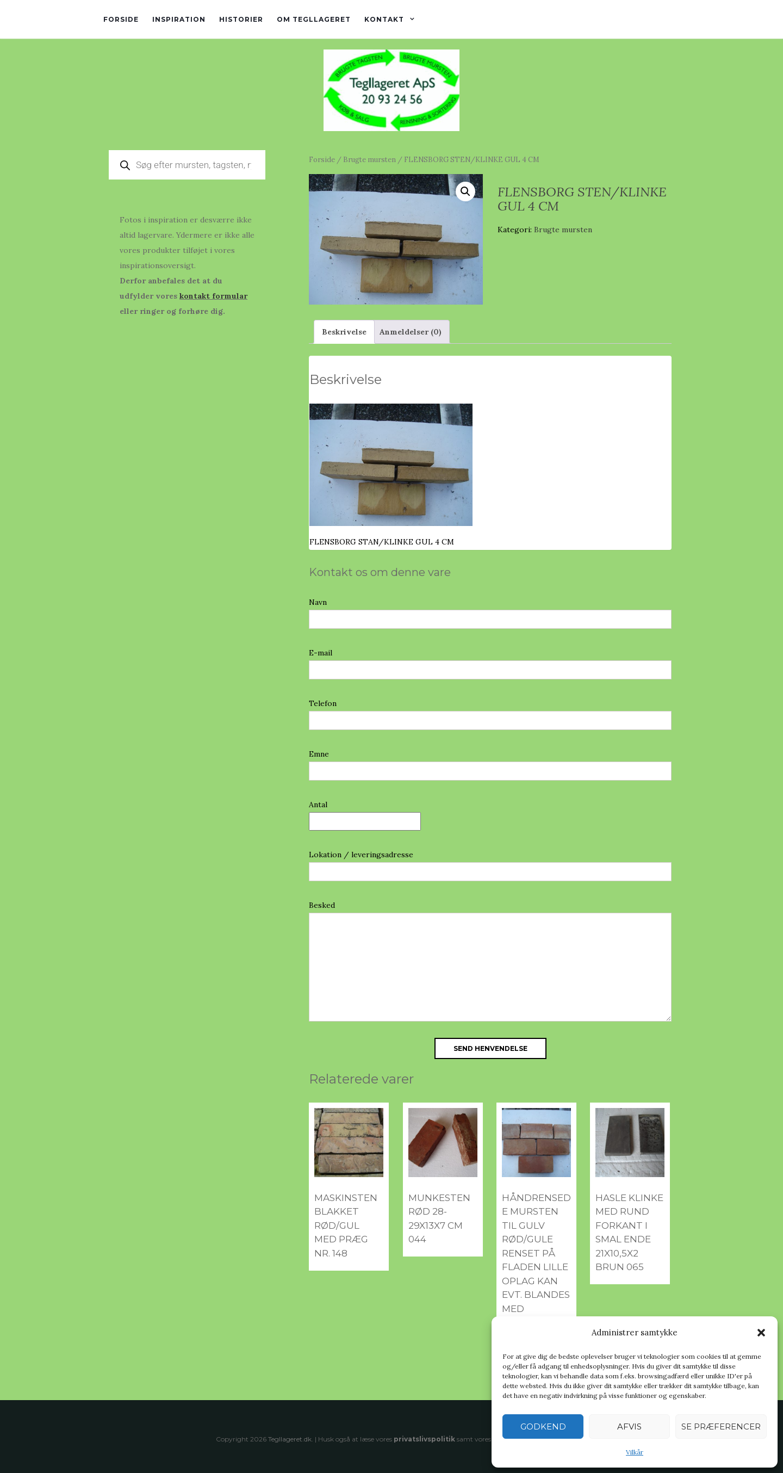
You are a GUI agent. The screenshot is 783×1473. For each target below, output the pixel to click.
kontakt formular (213, 296)
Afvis (629, 1426)
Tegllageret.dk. (290, 1439)
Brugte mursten (369, 159)
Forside (121, 19)
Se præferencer (721, 1426)
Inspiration (179, 19)
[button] (761, 1332)
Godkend (543, 1426)
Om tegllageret (314, 19)
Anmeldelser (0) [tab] (411, 332)
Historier (241, 19)
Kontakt (384, 19)
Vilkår (634, 1452)
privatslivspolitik (424, 1439)
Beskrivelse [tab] (344, 332)
